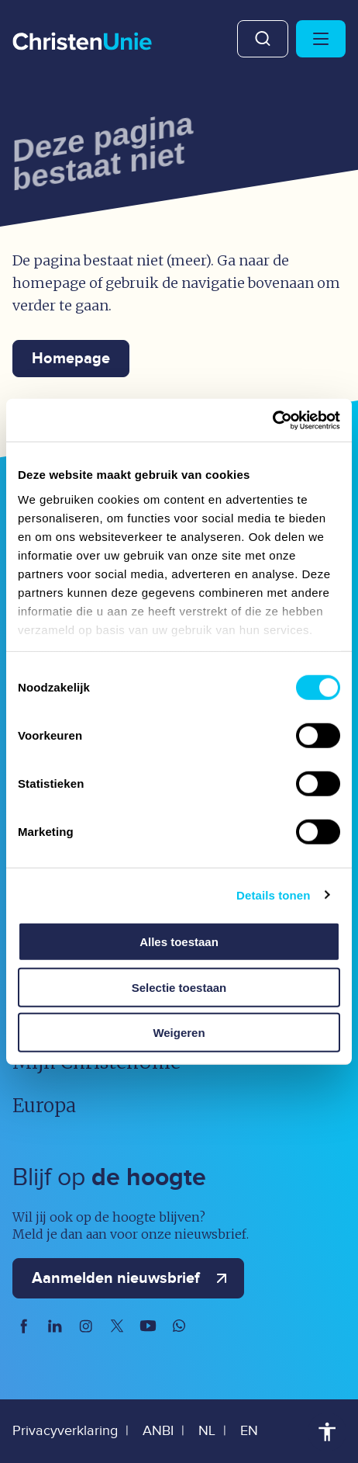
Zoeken (262, 38)
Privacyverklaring (65, 1431)
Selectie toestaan (179, 986)
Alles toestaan (179, 941)
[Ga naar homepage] (82, 42)
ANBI (158, 1431)
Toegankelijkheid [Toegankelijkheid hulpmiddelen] (327, 1432)
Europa (44, 1106)
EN (249, 1431)
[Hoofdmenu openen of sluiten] (321, 38)
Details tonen (273, 894)
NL (206, 1431)
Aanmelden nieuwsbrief (133, 1278)
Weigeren (179, 1032)
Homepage (71, 358)
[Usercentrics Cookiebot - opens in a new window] (272, 420)
